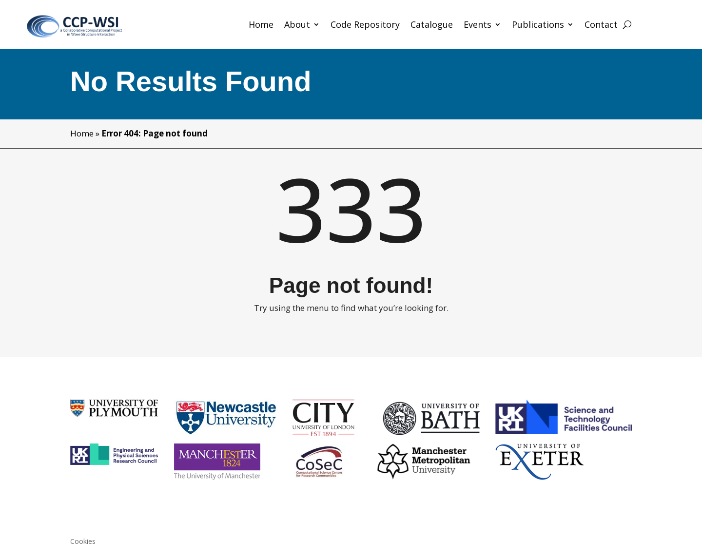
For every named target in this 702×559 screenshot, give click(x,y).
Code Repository (365, 25)
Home (261, 25)
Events (477, 25)
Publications (538, 25)
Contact (601, 25)
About (297, 25)
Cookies (83, 542)
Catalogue (431, 25)
